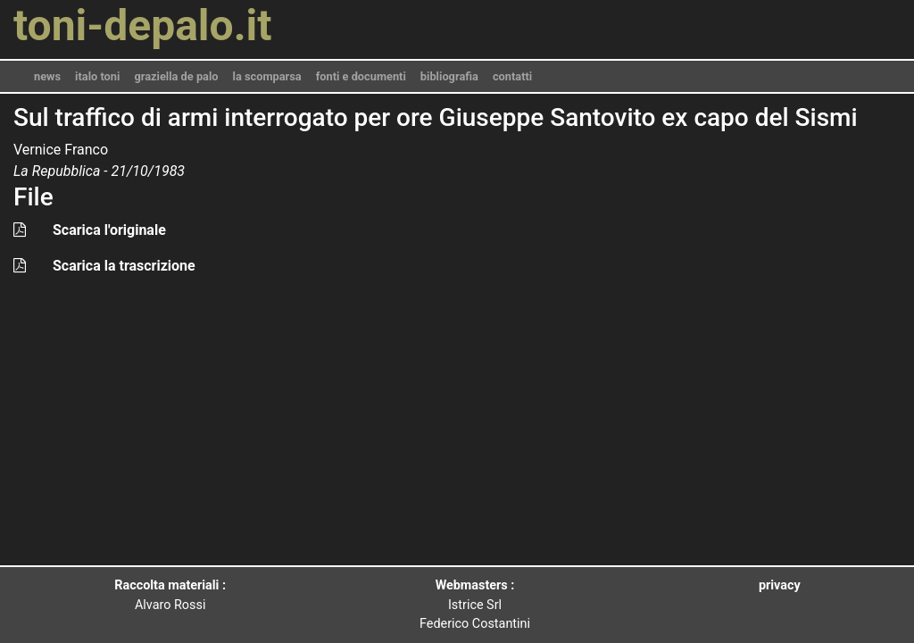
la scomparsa (267, 76)
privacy (780, 585)
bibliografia (449, 76)
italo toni (97, 76)
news (47, 76)
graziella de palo (176, 76)
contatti (512, 76)
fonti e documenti (361, 76)
